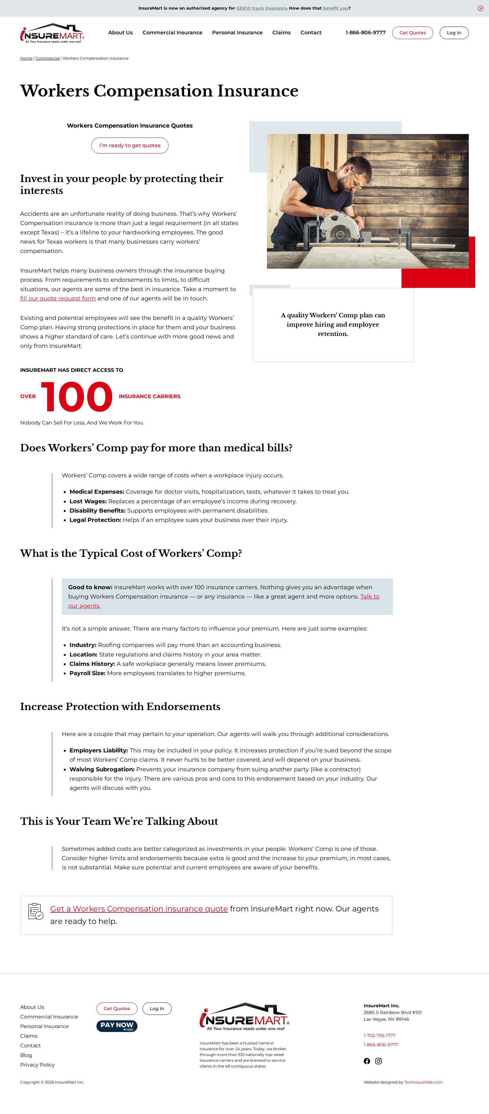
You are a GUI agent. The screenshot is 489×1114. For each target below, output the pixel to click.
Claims (281, 32)
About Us (120, 32)
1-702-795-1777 (379, 1035)
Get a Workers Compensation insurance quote (139, 908)
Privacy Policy (37, 1065)
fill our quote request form (58, 298)
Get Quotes (413, 33)
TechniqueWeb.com (423, 1082)
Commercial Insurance (49, 1017)
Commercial (48, 58)
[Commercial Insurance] (173, 32)
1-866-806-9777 (366, 32)
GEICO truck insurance (261, 8)
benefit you (335, 8)
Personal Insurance (44, 1026)
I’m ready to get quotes (130, 145)
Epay (117, 1024)
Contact (311, 32)
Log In (454, 33)
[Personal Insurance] (237, 32)
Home (26, 58)
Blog (26, 1055)
